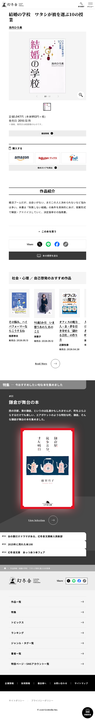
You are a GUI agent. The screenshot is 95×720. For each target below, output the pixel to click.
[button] (47, 107)
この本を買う (49, 231)
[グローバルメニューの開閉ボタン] (90, 4)
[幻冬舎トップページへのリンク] (13, 5)
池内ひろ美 (15, 27)
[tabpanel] (47, 452)
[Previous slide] (37, 96)
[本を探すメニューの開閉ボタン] (81, 4)
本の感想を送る (50, 255)
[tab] (43, 536)
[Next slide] (58, 96)
